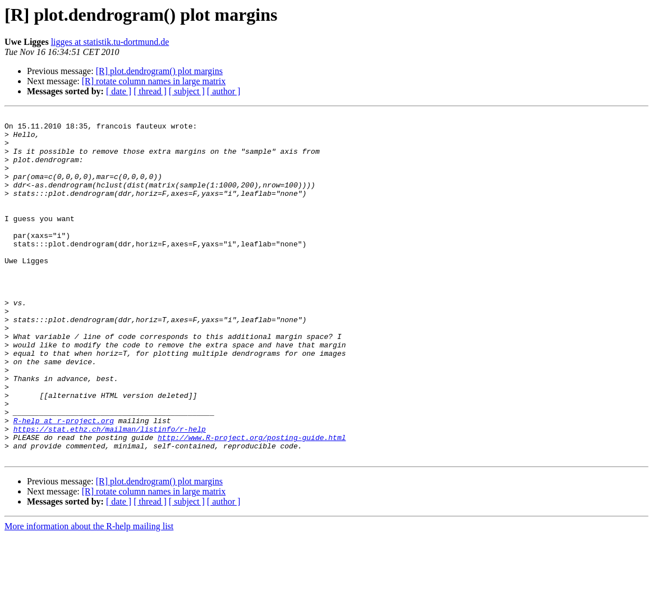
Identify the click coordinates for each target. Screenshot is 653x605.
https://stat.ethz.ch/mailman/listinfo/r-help (109, 493)
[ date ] (118, 91)
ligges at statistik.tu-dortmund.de (110, 42)
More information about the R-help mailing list (88, 595)
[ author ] (224, 91)
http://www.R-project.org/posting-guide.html (252, 503)
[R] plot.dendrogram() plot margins (159, 71)
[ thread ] (150, 91)
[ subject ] (187, 91)
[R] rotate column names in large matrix (154, 81)
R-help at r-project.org (63, 483)
